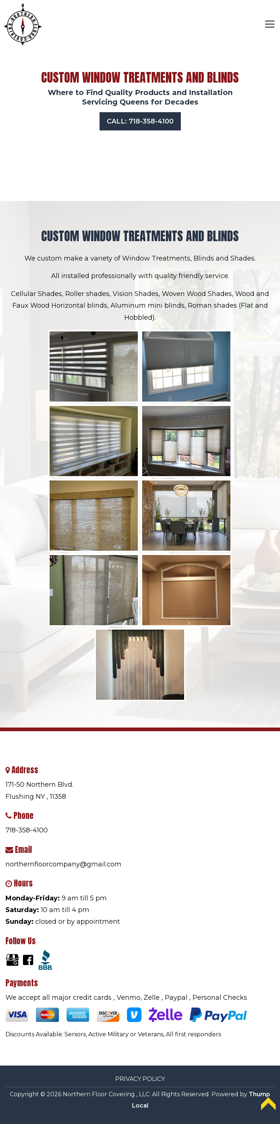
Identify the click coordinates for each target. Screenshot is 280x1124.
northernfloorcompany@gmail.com (63, 864)
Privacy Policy (140, 1078)
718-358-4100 (26, 830)
